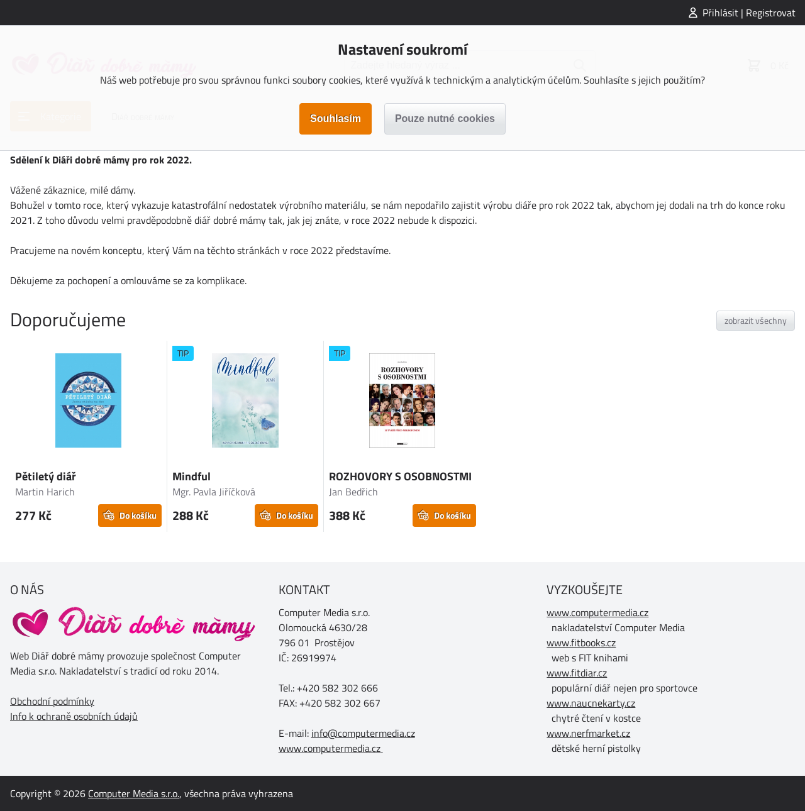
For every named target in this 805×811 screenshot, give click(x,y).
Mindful (191, 476)
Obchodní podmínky (52, 701)
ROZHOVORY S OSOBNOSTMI (400, 476)
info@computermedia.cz (363, 733)
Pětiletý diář (45, 476)
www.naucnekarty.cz (591, 702)
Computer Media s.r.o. (133, 793)
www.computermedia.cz (329, 748)
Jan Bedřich (353, 491)
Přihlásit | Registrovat (749, 12)
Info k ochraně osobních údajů (74, 716)
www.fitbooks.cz (581, 642)
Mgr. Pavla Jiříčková (213, 491)
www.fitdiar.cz (577, 672)
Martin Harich (45, 491)
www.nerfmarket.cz (588, 733)
